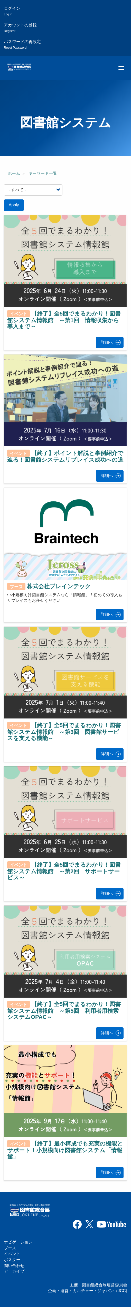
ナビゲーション (18, 1242)
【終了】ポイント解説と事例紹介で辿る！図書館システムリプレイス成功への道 (65, 456)
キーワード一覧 (42, 173)
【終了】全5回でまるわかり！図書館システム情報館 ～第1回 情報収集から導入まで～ (64, 320)
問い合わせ (14, 1265)
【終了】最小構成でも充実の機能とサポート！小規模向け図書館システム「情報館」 (65, 1150)
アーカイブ (14, 1271)
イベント (12, 1254)
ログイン (12, 11)
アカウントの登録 (20, 28)
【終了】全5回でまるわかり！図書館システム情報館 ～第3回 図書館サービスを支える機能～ (64, 731)
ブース (10, 1248)
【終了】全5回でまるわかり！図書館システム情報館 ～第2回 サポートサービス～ (64, 871)
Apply (14, 205)
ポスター (12, 1260)
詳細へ (107, 342)
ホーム (14, 173)
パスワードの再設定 (22, 44)
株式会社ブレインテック (59, 586)
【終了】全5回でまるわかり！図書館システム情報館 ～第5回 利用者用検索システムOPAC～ (64, 1010)
